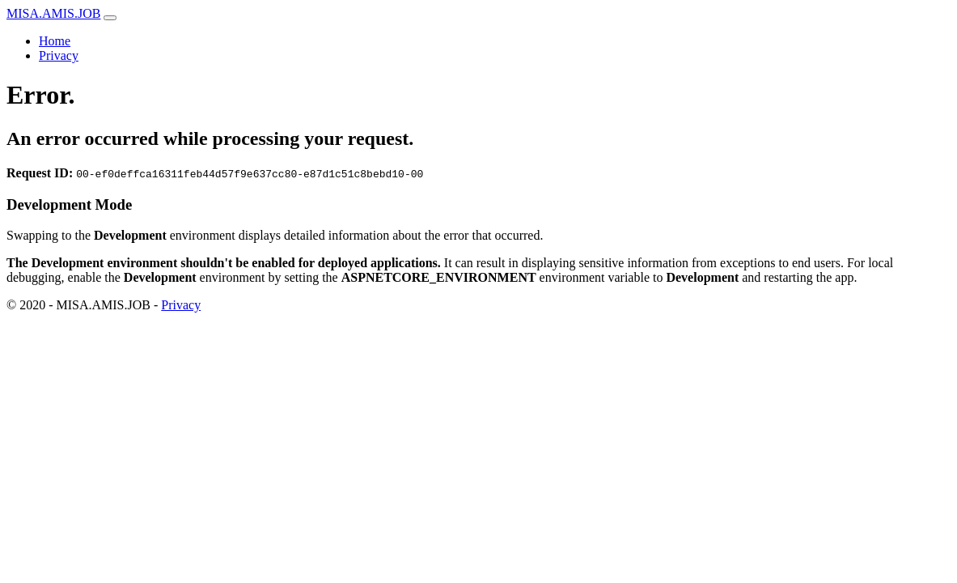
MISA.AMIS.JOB (53, 13)
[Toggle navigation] (110, 17)
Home (54, 41)
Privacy (58, 55)
